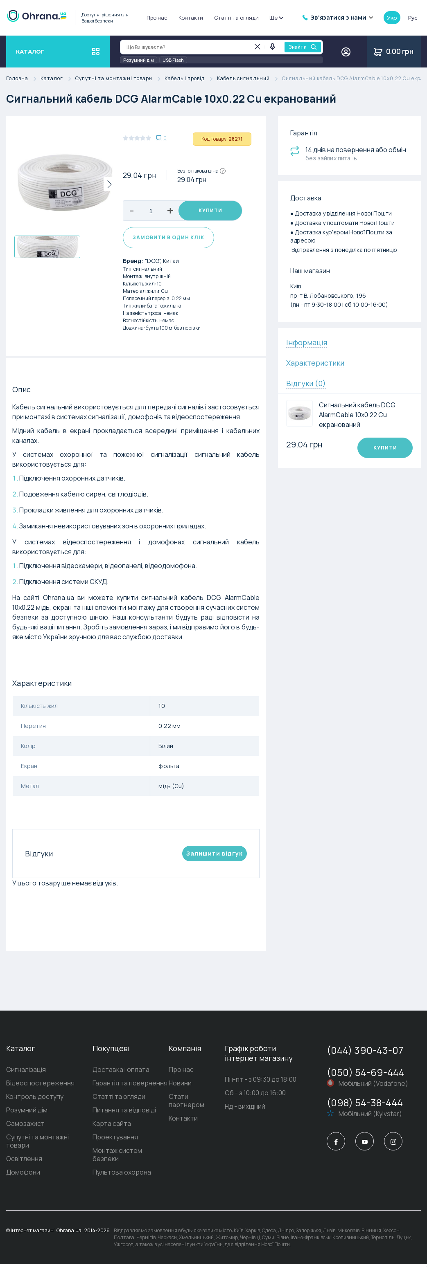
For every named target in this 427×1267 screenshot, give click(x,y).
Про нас (157, 17)
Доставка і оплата (121, 1072)
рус (413, 17)
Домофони (23, 1175)
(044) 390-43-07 (365, 1053)
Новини (180, 1086)
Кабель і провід (191, 79)
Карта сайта (112, 1126)
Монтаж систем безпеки (117, 1157)
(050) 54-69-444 (365, 1075)
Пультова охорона (122, 1175)
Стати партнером (186, 1103)
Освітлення (24, 1161)
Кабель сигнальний (249, 79)
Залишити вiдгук (214, 856)
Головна (23, 79)
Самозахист (25, 1126)
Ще (276, 17)
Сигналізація (26, 1072)
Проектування (115, 1140)
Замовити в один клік (168, 240)
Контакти (190, 17)
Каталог (58, 79)
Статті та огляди (236, 17)
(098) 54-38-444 (365, 1105)
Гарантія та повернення (130, 1086)
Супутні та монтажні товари (120, 79)
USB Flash (173, 60)
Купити (210, 210)
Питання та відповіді (124, 1113)
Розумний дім (138, 60)
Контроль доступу (34, 1099)
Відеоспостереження (40, 1086)
